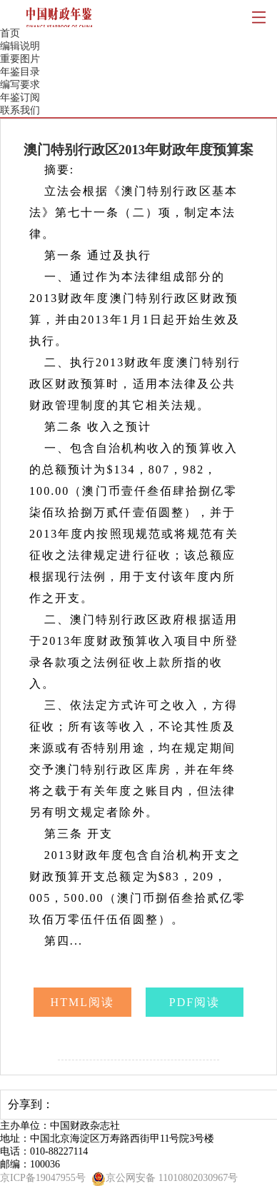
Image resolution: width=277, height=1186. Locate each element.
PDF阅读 (195, 1002)
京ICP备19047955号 (43, 1177)
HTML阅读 (83, 1002)
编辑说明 (20, 46)
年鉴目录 (20, 71)
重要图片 (20, 59)
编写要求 (20, 84)
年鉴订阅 (20, 97)
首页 (10, 33)
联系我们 (20, 110)
